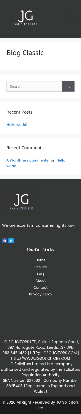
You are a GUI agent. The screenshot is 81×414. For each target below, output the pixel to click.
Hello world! (16, 124)
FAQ (40, 273)
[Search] (68, 86)
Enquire (40, 267)
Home (40, 260)
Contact (40, 287)
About (40, 280)
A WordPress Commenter (28, 160)
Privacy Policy (40, 294)
